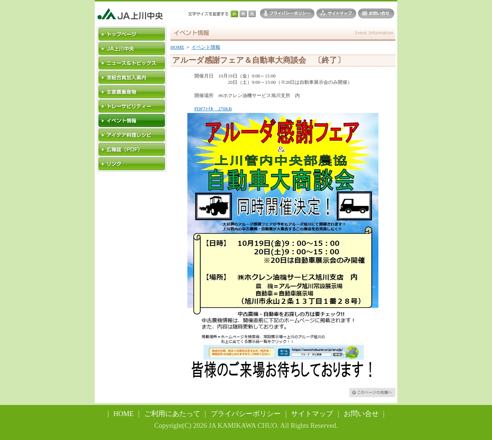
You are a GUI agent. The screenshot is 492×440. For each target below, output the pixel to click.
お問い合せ (361, 413)
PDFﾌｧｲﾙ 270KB (213, 108)
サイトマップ (312, 413)
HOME (177, 47)
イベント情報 (205, 47)
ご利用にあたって (172, 413)
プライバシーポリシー (246, 413)
